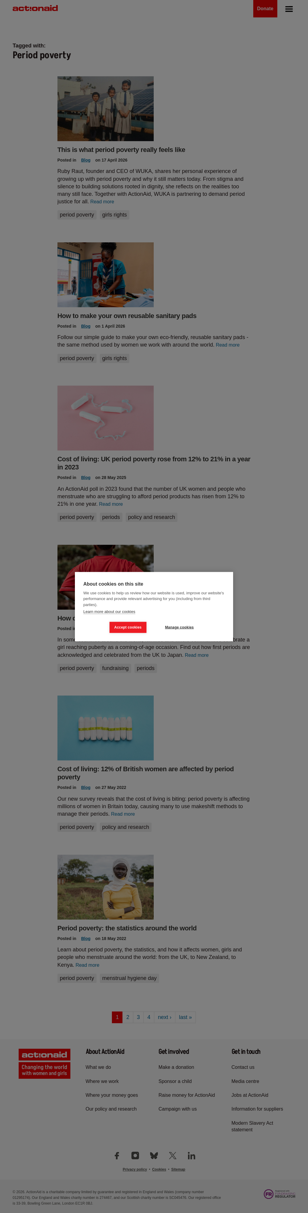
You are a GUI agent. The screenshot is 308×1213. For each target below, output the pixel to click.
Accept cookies (128, 627)
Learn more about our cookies (109, 611)
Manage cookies (179, 627)
